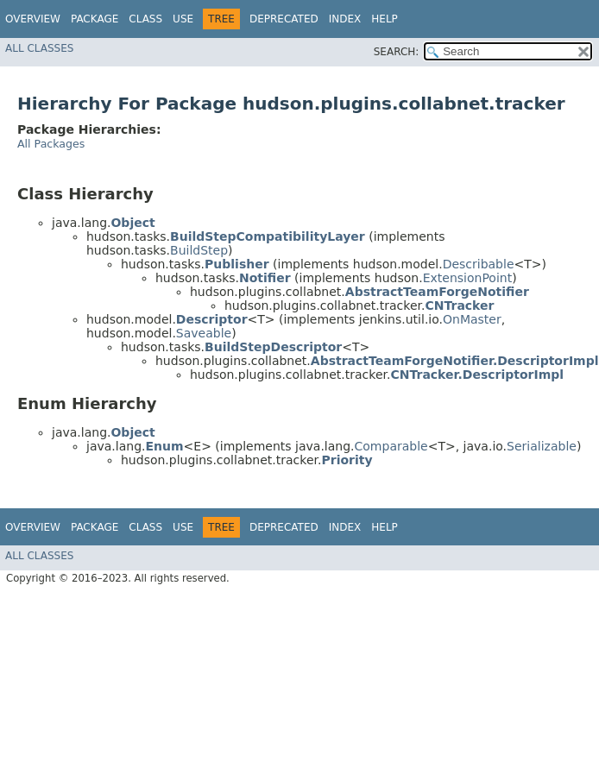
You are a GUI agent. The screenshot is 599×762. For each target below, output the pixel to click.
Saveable (203, 333)
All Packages (51, 143)
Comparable (391, 446)
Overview (32, 19)
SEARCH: (396, 52)
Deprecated (283, 19)
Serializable (542, 446)
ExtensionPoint (468, 278)
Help (384, 19)
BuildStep (199, 250)
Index (345, 19)
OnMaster (472, 319)
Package (94, 19)
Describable (478, 264)
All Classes (39, 48)
